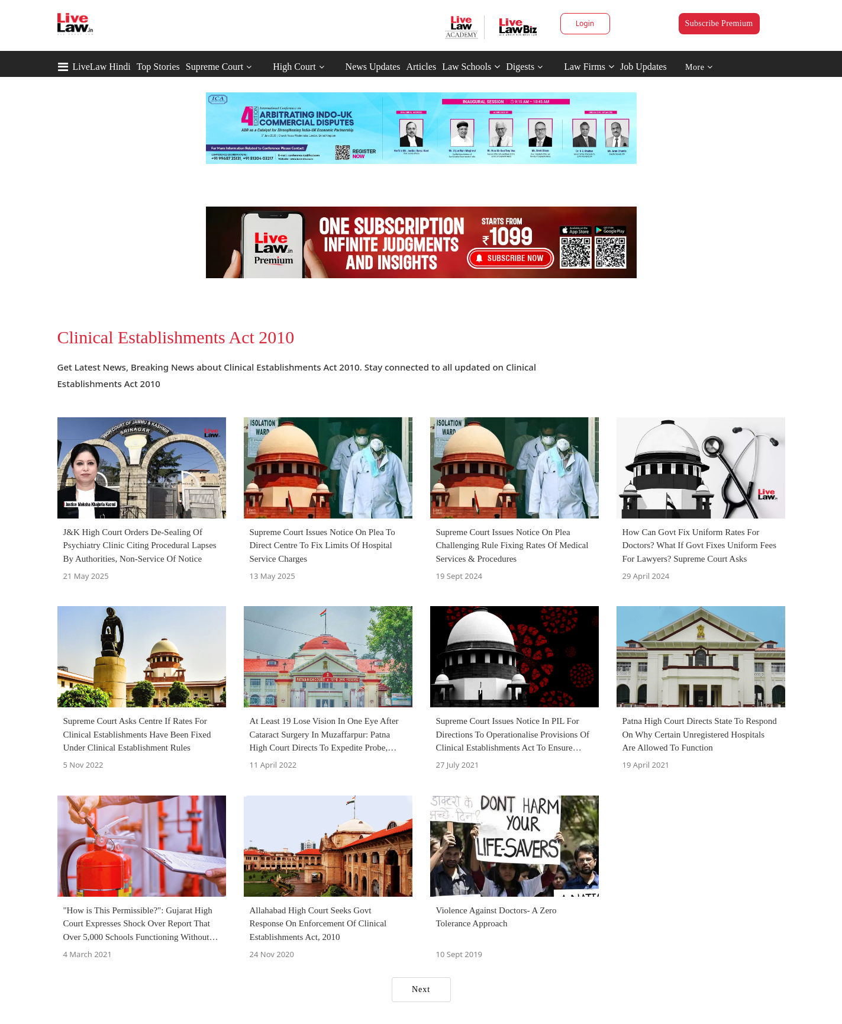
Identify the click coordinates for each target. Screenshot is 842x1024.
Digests (520, 67)
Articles (421, 67)
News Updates (373, 67)
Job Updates (643, 67)
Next (421, 989)
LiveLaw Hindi (102, 67)
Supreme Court (214, 67)
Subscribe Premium (719, 23)
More (699, 67)
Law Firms (589, 67)
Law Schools (471, 67)
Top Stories (158, 67)
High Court (294, 67)
